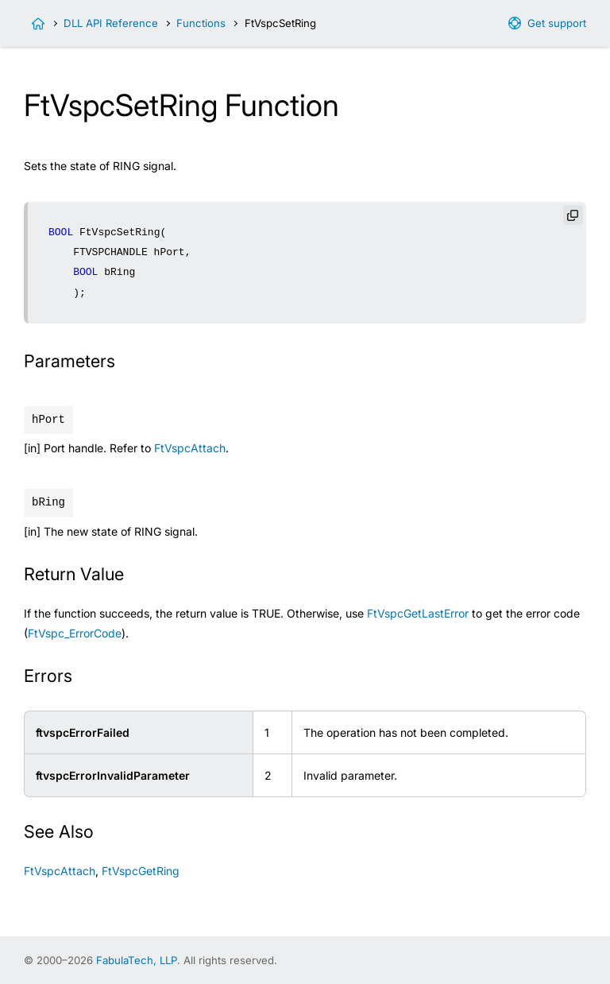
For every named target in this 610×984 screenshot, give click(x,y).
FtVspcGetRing (141, 870)
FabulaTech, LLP (136, 960)
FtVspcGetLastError (418, 613)
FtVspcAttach (190, 448)
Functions (201, 23)
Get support (556, 23)
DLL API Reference (111, 23)
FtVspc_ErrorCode (75, 633)
